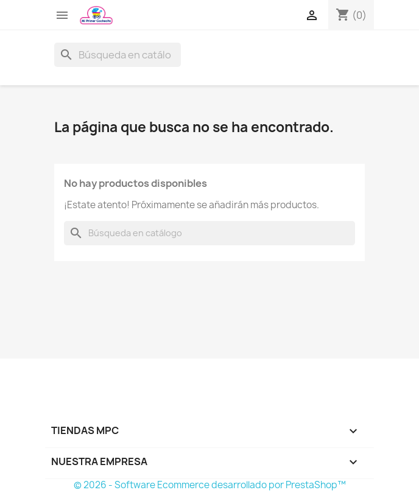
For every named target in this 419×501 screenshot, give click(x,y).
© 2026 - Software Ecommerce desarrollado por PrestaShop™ (210, 484)
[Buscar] (117, 55)
